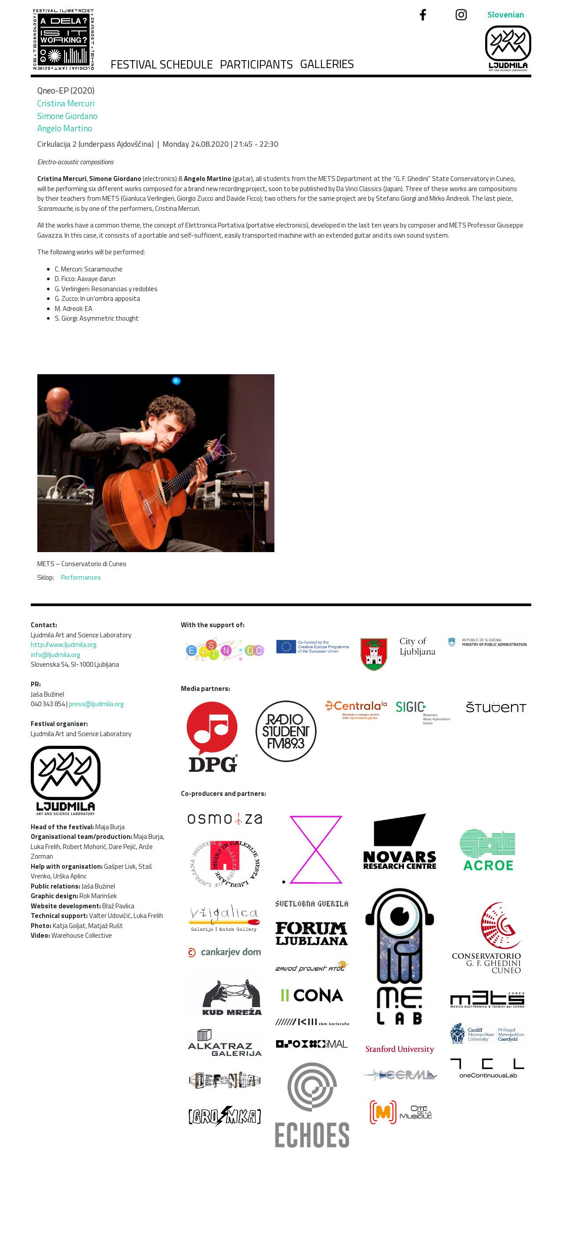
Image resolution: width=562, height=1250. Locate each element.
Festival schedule (162, 64)
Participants (256, 64)
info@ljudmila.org (55, 655)
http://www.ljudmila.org (63, 644)
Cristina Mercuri (66, 103)
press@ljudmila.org (96, 704)
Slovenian (505, 14)
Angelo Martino (64, 128)
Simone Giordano (67, 115)
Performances (81, 577)
